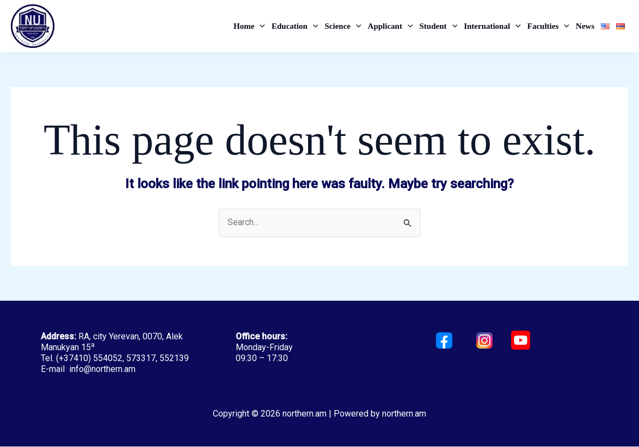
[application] (259, 26)
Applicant (390, 26)
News (585, 26)
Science (342, 26)
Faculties (548, 26)
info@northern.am (102, 369)
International (492, 26)
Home (249, 26)
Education (295, 26)
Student (439, 26)
